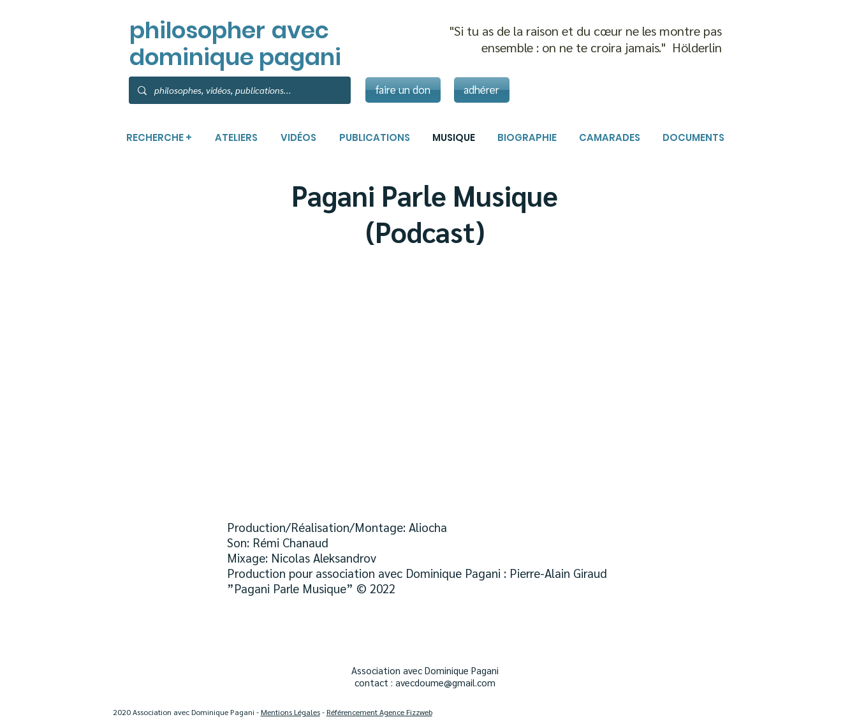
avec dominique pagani (235, 43)
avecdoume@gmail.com (445, 682)
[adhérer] (481, 90)
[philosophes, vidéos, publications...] (239, 90)
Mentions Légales (290, 712)
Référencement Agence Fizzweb (379, 712)
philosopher (197, 30)
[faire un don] (403, 90)
